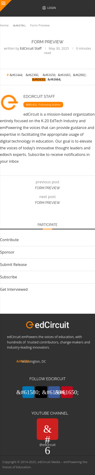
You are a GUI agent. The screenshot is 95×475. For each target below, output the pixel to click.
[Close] (6, 6)
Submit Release (13, 264)
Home (4, 25)
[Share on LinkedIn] (64, 75)
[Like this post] (16, 75)
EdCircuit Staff (31, 48)
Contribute (9, 239)
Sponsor (7, 252)
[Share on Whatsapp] (79, 75)
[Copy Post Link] (39, 79)
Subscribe (36, 154)
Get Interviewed (14, 289)
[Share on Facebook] (32, 75)
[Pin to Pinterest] (49, 75)
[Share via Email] (54, 79)
